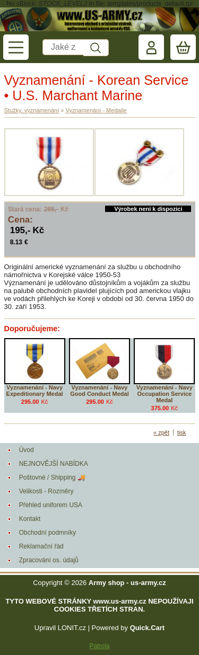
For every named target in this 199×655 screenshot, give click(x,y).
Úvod (26, 450)
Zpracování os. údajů (49, 560)
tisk (181, 432)
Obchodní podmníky (47, 532)
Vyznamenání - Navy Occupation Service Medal (164, 393)
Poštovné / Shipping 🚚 (52, 477)
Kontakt (30, 519)
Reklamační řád (41, 546)
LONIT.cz (72, 628)
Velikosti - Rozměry (46, 491)
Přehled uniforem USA (50, 505)
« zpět (161, 432)
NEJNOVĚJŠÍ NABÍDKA (53, 463)
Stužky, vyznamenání (31, 110)
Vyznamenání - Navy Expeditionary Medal (34, 390)
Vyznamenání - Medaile (95, 110)
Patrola (99, 646)
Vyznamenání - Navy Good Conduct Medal (99, 390)
